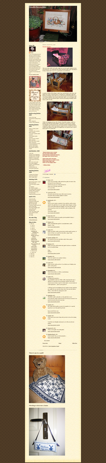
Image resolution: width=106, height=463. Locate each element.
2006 (31, 256)
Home (60, 343)
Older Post (74, 343)
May (32, 226)
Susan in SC (50, 328)
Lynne (49, 262)
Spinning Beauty (51, 334)
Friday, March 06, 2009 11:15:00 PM (54, 253)
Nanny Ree (50, 215)
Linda (49, 229)
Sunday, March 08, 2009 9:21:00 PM (54, 331)
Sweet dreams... (34, 247)
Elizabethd (50, 270)
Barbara (50, 244)
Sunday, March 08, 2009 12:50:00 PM (54, 292)
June (32, 225)
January (33, 252)
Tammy (49, 222)
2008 (31, 253)
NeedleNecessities (37, 7)
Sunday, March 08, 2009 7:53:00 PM (54, 325)
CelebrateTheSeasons (33, 219)
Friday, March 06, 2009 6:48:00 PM (53, 197)
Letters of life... (34, 246)
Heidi (32, 52)
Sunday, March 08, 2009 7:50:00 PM (54, 312)
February (33, 250)
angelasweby (50, 200)
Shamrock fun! (34, 249)
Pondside (50, 256)
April (32, 228)
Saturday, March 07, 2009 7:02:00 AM (54, 259)
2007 (31, 255)
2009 (31, 223)
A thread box (33, 238)
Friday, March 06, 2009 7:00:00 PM (53, 212)
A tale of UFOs (34, 233)
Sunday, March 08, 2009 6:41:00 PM (54, 301)
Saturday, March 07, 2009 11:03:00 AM (54, 267)
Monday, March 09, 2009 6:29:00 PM (54, 337)
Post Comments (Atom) (54, 346)
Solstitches (50, 295)
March (32, 229)
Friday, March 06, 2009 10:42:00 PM (54, 234)
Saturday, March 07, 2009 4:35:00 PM (54, 273)
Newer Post (45, 343)
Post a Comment (47, 340)
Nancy (49, 180)
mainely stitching (51, 237)
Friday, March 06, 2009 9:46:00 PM (53, 219)
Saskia (49, 276)
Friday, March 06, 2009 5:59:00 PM (53, 189)
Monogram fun (34, 239)
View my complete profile (34, 74)
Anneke (49, 304)
